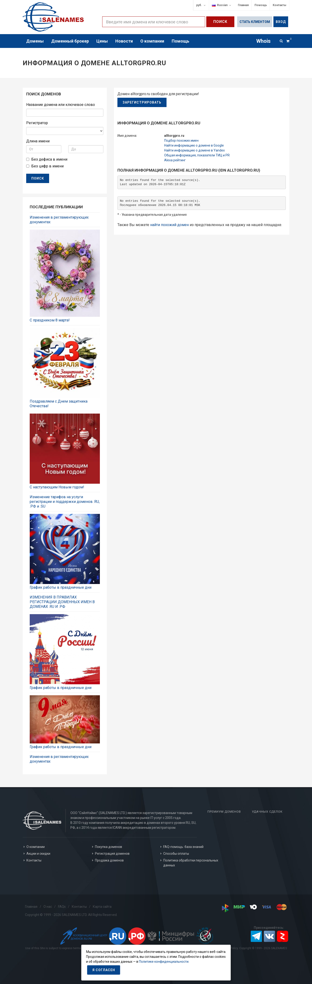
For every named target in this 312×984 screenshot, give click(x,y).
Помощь (260, 5)
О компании (35, 847)
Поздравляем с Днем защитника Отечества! (58, 403)
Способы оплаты (176, 853)
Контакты (279, 5)
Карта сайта (102, 906)
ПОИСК (37, 178)
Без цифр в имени (47, 166)
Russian (222, 5)
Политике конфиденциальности (164, 961)
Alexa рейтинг (175, 160)
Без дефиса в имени (49, 159)
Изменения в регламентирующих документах (59, 219)
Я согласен (103, 970)
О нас (48, 906)
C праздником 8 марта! (50, 320)
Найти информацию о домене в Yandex (194, 150)
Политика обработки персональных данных (190, 862)
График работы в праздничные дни (60, 587)
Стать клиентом (254, 22)
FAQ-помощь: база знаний (183, 847)
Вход (281, 22)
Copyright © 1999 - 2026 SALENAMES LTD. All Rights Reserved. (71, 915)
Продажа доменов (109, 860)
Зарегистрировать (142, 102)
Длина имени (38, 141)
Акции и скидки (38, 853)
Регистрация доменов (112, 853)
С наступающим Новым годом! (57, 487)
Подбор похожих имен (181, 140)
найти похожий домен (169, 225)
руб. (201, 5)
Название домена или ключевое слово (60, 104)
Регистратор (37, 123)
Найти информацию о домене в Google (194, 145)
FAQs (62, 906)
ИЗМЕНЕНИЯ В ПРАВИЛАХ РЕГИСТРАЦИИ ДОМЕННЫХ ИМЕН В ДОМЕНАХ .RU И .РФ (62, 602)
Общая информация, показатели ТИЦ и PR (197, 155)
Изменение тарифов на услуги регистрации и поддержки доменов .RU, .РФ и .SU (65, 501)
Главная (243, 5)
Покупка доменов (108, 847)
